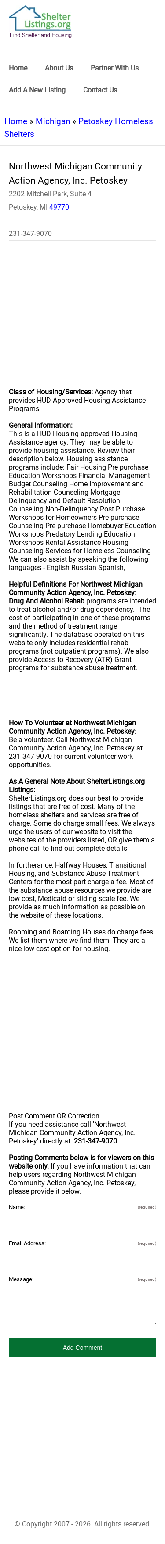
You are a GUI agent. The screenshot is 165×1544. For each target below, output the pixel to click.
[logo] (40, 21)
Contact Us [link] (100, 90)
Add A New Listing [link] (37, 90)
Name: (82, 1207)
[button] (82, 1347)
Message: (82, 1279)
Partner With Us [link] (115, 68)
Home (15, 121)
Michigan (53, 121)
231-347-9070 (30, 233)
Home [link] (18, 68)
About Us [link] (59, 68)
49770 (59, 207)
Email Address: (82, 1243)
